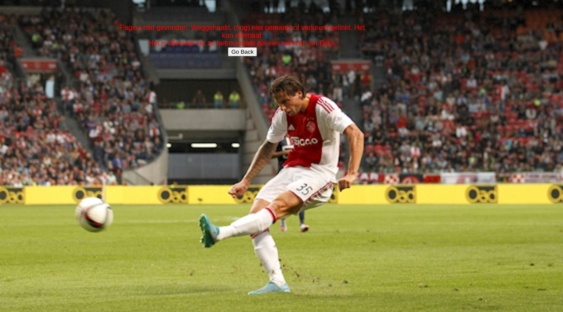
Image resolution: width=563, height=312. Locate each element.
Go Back (242, 52)
